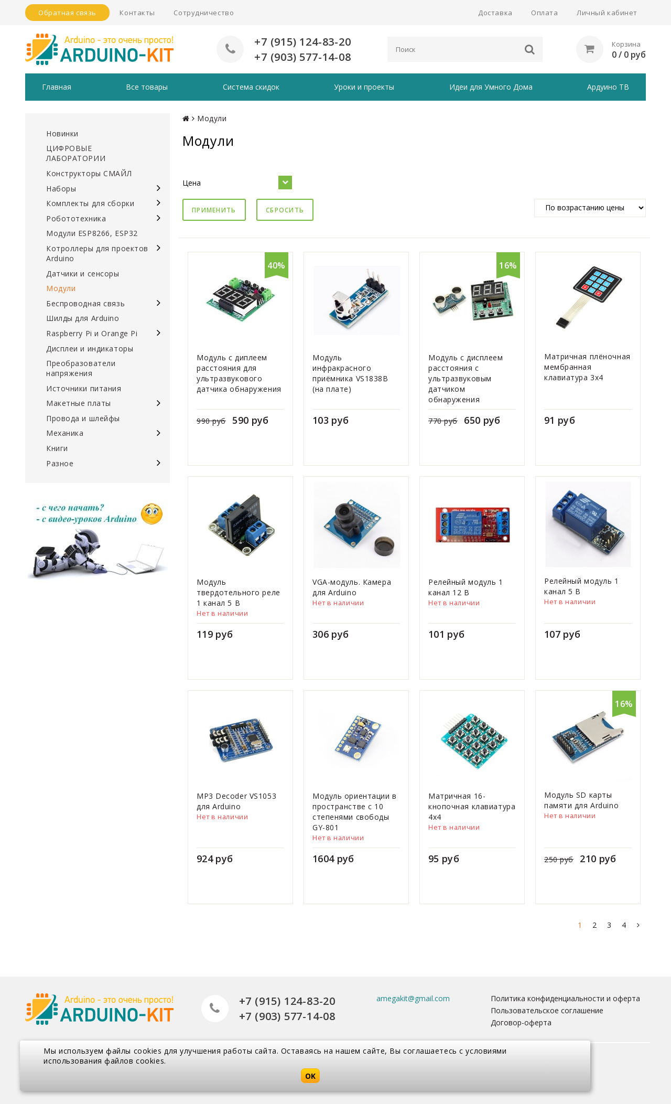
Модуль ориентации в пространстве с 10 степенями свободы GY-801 (354, 811)
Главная (56, 87)
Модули (60, 288)
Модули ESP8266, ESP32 (92, 233)
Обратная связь (67, 12)
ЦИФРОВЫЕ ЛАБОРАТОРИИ (75, 153)
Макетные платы (78, 403)
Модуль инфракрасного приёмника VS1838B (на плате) (350, 373)
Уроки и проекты (364, 87)
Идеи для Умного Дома (491, 87)
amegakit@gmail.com (413, 998)
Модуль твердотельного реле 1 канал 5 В (238, 592)
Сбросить (285, 210)
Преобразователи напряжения (80, 368)
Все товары (147, 87)
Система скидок (251, 87)
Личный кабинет (607, 12)
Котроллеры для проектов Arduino (97, 253)
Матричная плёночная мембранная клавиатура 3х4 (587, 366)
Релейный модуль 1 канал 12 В (465, 587)
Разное (59, 463)
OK (310, 1076)
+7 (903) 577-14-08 (302, 57)
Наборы (61, 189)
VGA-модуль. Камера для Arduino (351, 587)
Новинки (62, 133)
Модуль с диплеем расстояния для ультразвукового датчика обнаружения (239, 373)
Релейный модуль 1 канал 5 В (581, 586)
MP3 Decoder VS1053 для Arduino (236, 801)
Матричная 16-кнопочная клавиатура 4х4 (471, 806)
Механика (64, 433)
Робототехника (76, 218)
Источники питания (84, 388)
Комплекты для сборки (90, 203)
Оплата (544, 12)
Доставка (495, 12)
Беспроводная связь (85, 303)
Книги (57, 448)
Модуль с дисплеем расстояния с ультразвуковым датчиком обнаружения (465, 378)
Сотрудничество (204, 12)
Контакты (137, 12)
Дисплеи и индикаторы (89, 348)
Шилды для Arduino (83, 318)
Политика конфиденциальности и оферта (565, 998)
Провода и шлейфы (83, 418)
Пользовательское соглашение (547, 1010)
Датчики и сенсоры (83, 273)
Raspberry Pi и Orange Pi (91, 333)
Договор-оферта (521, 1022)
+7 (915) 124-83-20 (302, 42)
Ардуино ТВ (608, 87)
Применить (214, 210)
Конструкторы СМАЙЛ (89, 173)
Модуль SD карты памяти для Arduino (581, 800)
